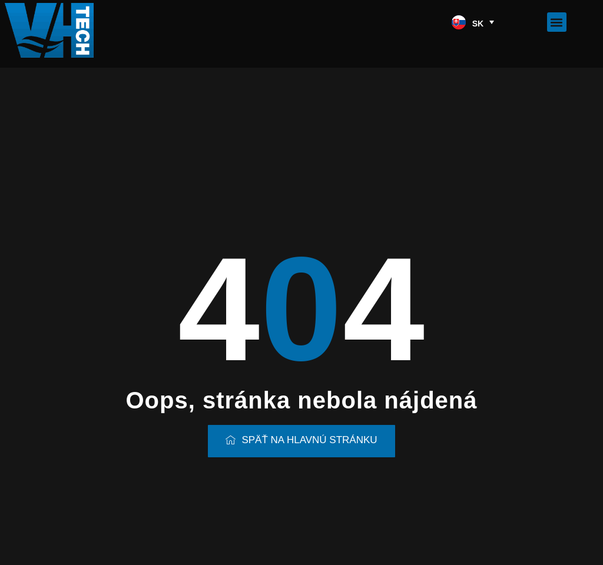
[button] (556, 22)
